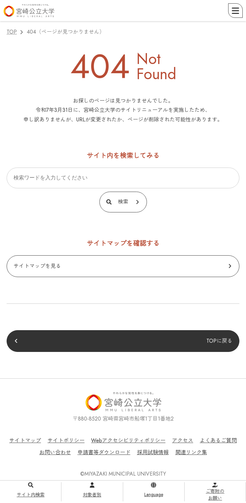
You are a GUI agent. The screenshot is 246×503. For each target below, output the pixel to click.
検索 (123, 201)
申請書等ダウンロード (104, 452)
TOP (12, 32)
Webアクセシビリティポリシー (128, 440)
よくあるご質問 (218, 440)
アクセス (182, 440)
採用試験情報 (153, 452)
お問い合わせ (55, 452)
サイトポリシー (66, 440)
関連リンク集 (191, 452)
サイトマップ (25, 440)
